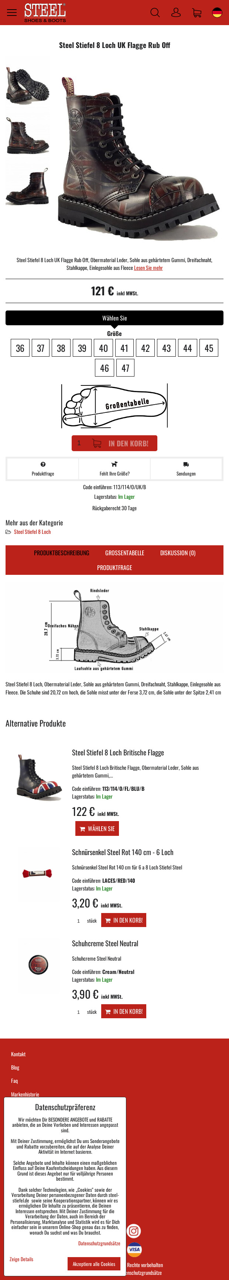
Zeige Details (21, 1259)
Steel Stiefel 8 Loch (32, 531)
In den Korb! (120, 443)
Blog (15, 1067)
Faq (14, 1080)
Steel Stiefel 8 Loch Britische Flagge (118, 752)
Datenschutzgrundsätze (140, 1272)
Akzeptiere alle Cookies (94, 1263)
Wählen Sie (97, 828)
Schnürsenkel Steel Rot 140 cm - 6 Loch (123, 852)
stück (84, 920)
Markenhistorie (25, 1094)
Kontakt (18, 1054)
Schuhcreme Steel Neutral (105, 943)
